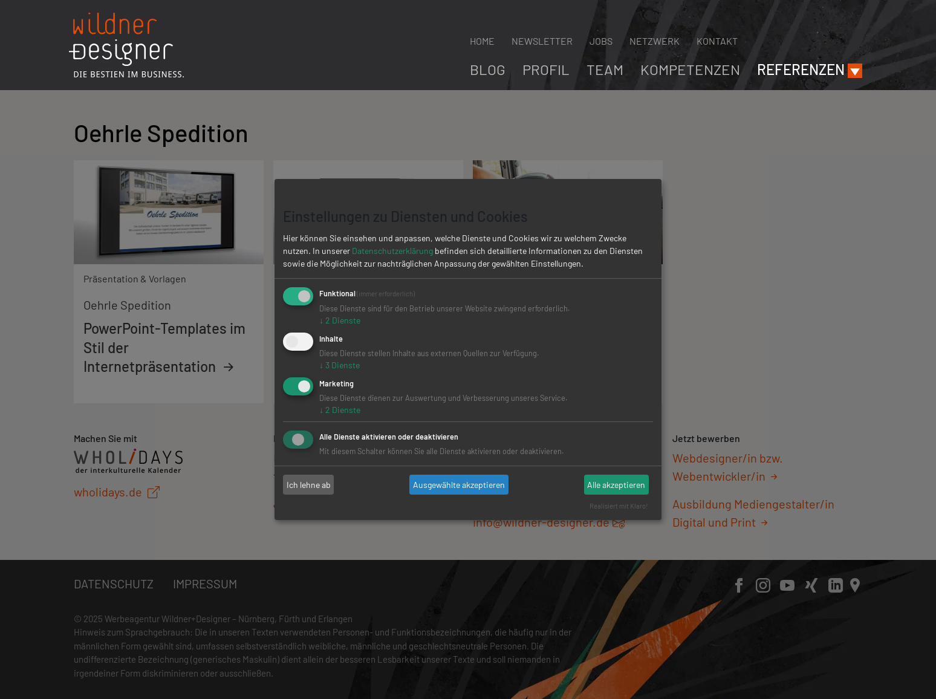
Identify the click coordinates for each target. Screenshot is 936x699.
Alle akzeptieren (616, 485)
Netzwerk (654, 41)
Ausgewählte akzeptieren (459, 485)
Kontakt (717, 41)
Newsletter (542, 41)
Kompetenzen (690, 69)
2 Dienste (339, 320)
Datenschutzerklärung (392, 250)
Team (605, 69)
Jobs (601, 41)
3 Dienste (339, 365)
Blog (487, 69)
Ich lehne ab (309, 485)
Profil (546, 69)
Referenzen (801, 69)
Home (482, 41)
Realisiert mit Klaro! (619, 506)
